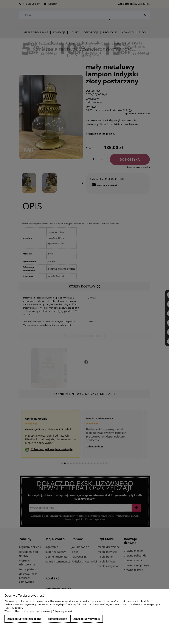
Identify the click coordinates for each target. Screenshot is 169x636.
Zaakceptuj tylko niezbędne (24, 618)
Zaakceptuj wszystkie (86, 618)
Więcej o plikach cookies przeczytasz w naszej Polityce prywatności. (39, 611)
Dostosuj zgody (57, 618)
